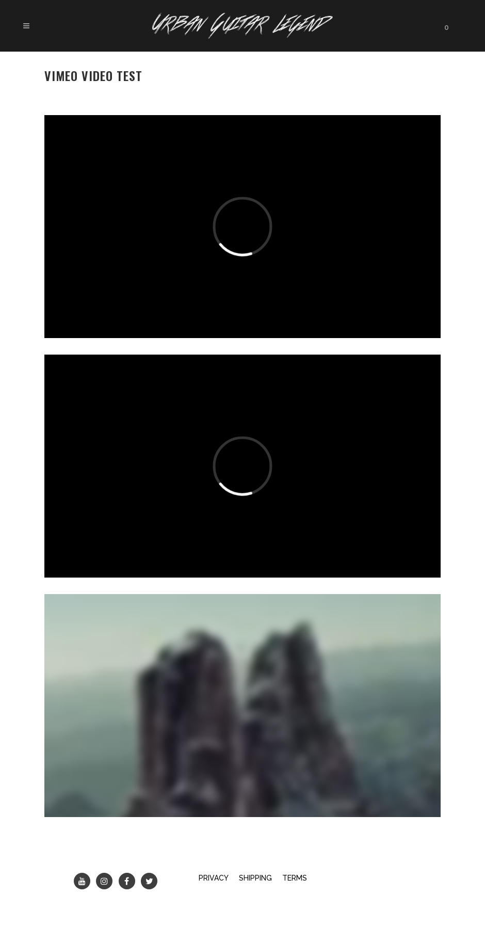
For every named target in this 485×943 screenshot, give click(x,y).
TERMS (294, 878)
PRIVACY (214, 878)
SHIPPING (255, 878)
